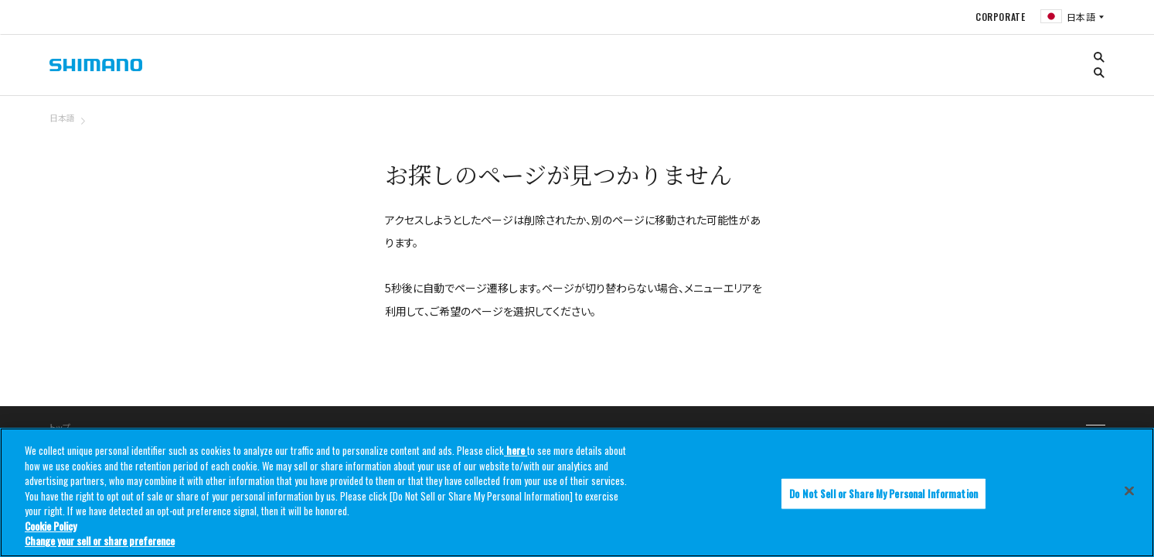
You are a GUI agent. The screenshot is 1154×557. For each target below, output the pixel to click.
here (515, 450)
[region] (577, 492)
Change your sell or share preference (100, 540)
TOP (1095, 126)
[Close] (1129, 490)
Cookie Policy (51, 526)
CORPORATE (998, 16)
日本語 (62, 117)
